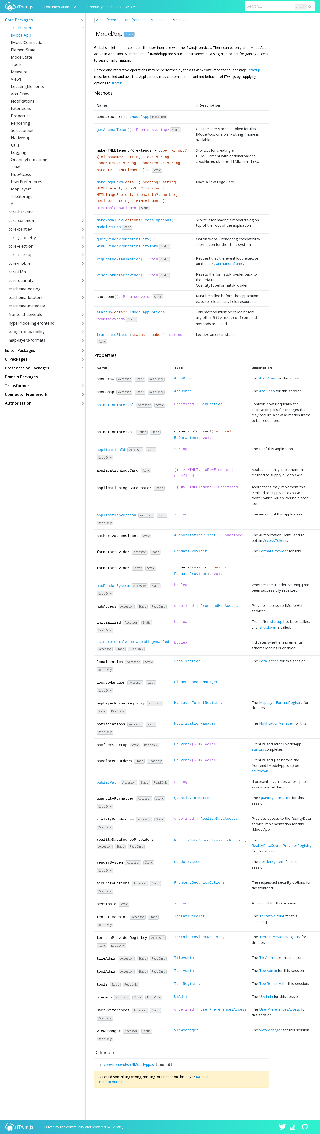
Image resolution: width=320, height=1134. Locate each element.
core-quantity (21, 280)
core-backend (21, 212)
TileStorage (22, 196)
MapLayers (21, 189)
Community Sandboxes (102, 6)
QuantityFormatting (29, 159)
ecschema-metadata (27, 306)
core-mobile (20, 263)
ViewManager (186, 1030)
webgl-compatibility (26, 331)
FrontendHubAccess (219, 605)
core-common (21, 220)
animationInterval (115, 404)
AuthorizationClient (195, 534)
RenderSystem (187, 861)
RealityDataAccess (219, 818)
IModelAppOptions (147, 312)
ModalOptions (158, 220)
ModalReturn (109, 227)
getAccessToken (112, 130)
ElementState (23, 49)
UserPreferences (26, 181)
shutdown (267, 626)
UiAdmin (181, 996)
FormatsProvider (190, 550)
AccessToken (274, 539)
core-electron (21, 246)
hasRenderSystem (113, 585)
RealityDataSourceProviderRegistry (210, 840)
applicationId (111, 449)
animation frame (229, 263)
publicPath (108, 782)
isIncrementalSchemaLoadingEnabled (133, 641)
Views (16, 79)
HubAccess (21, 174)
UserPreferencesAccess (223, 1009)
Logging (18, 152)
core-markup (21, 254)
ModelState (21, 57)
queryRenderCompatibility (123, 239)
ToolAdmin (184, 970)
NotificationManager (195, 723)
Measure (19, 71)
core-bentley (20, 229)
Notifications (22, 101)
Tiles (15, 167)
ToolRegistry (187, 983)
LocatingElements (27, 86)
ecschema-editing (25, 289)
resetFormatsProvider (119, 275)
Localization (187, 660)
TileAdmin (184, 957)
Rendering (20, 123)
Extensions (21, 108)
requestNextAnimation (119, 259)
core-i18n (17, 271)
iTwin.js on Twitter (282, 1127)
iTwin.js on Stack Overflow (294, 1127)
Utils (15, 145)
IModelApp (21, 35)
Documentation (56, 6)
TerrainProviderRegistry (199, 936)
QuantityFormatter (192, 797)
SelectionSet (22, 130)
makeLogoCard (110, 182)
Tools (16, 64)
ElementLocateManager (196, 681)
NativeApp (20, 137)
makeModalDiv (110, 220)
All (13, 203)
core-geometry (22, 237)
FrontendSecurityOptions (199, 882)
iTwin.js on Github (305, 1127)
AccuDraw (20, 93)
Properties (21, 115)
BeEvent (181, 743)
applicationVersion (116, 514)
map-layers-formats (27, 340)
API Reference (108, 19)
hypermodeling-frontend (31, 323)
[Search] (280, 6)
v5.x (129, 6)
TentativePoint (189, 916)
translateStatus (113, 334)
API (76, 6)
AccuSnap (183, 390)
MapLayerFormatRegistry (198, 702)
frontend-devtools (25, 314)
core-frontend (21, 27)
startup (254, 70)
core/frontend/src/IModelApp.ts (129, 1063)
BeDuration (211, 403)
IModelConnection (28, 42)
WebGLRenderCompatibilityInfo (127, 246)
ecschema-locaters (26, 297)
